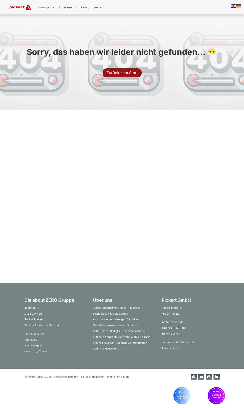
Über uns (66, 7)
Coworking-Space (35, 351)
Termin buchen (171, 333)
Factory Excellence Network (41, 325)
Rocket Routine (33, 319)
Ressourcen (89, 7)
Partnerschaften (34, 333)
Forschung (30, 339)
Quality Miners (33, 313)
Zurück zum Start (122, 73)
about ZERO (31, 307)
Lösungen (44, 7)
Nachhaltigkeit (33, 345)
